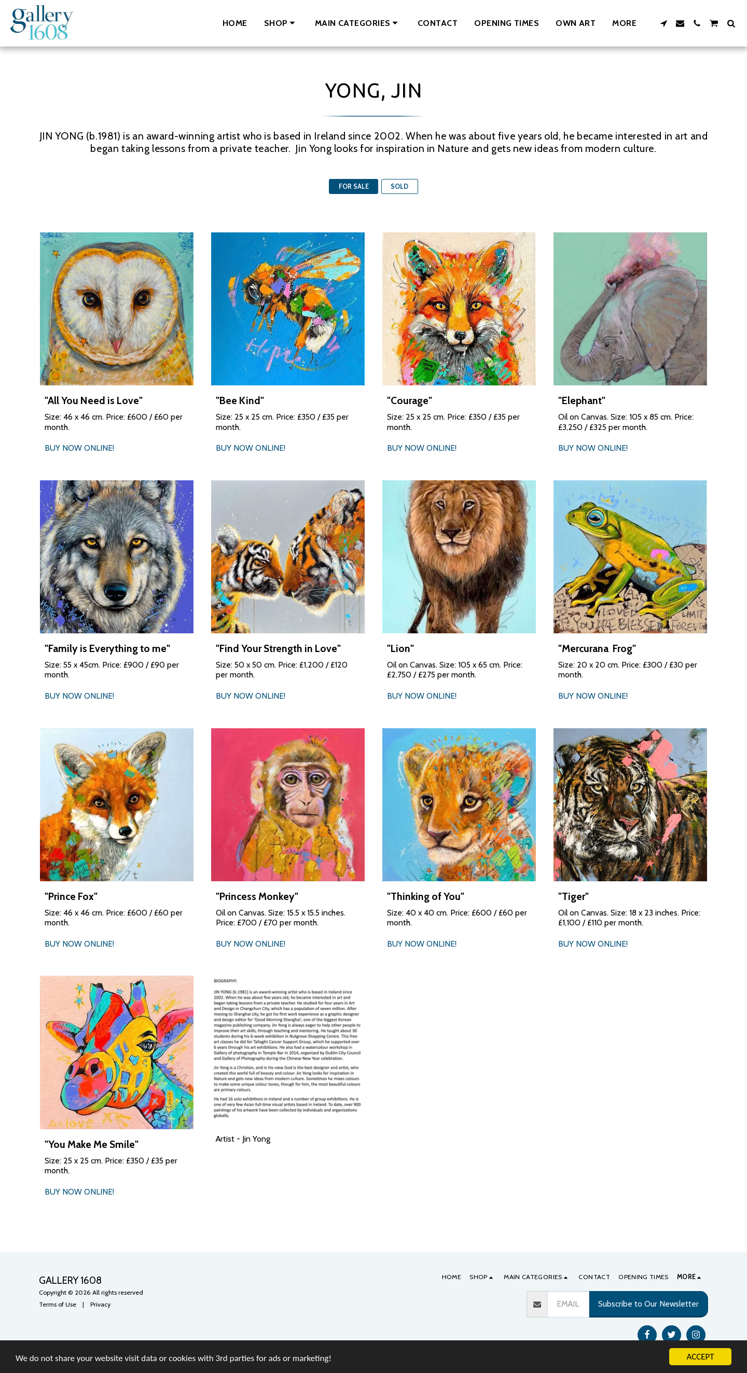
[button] (358, 23)
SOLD (399, 186)
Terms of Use (57, 1304)
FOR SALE (354, 186)
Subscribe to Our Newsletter (648, 1304)
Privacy (100, 1304)
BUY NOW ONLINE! (79, 448)
